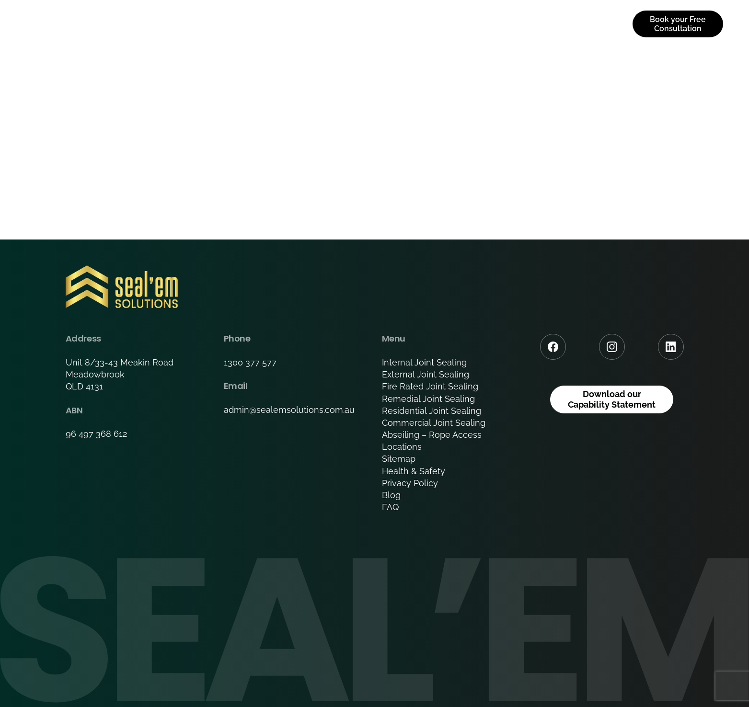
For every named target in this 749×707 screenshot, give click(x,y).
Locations (402, 447)
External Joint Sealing (425, 374)
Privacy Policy (410, 483)
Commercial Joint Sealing (433, 423)
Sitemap (398, 459)
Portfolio (445, 24)
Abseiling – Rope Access (432, 435)
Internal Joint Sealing (424, 362)
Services (374, 24)
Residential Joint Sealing (431, 411)
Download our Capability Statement (612, 399)
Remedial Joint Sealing (428, 399)
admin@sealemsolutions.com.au (289, 410)
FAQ (390, 507)
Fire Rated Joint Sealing (430, 386)
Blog (391, 495)
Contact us (582, 24)
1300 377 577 (250, 362)
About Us (312, 24)
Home (256, 24)
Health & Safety (413, 471)
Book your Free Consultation (678, 24)
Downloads (511, 24)
